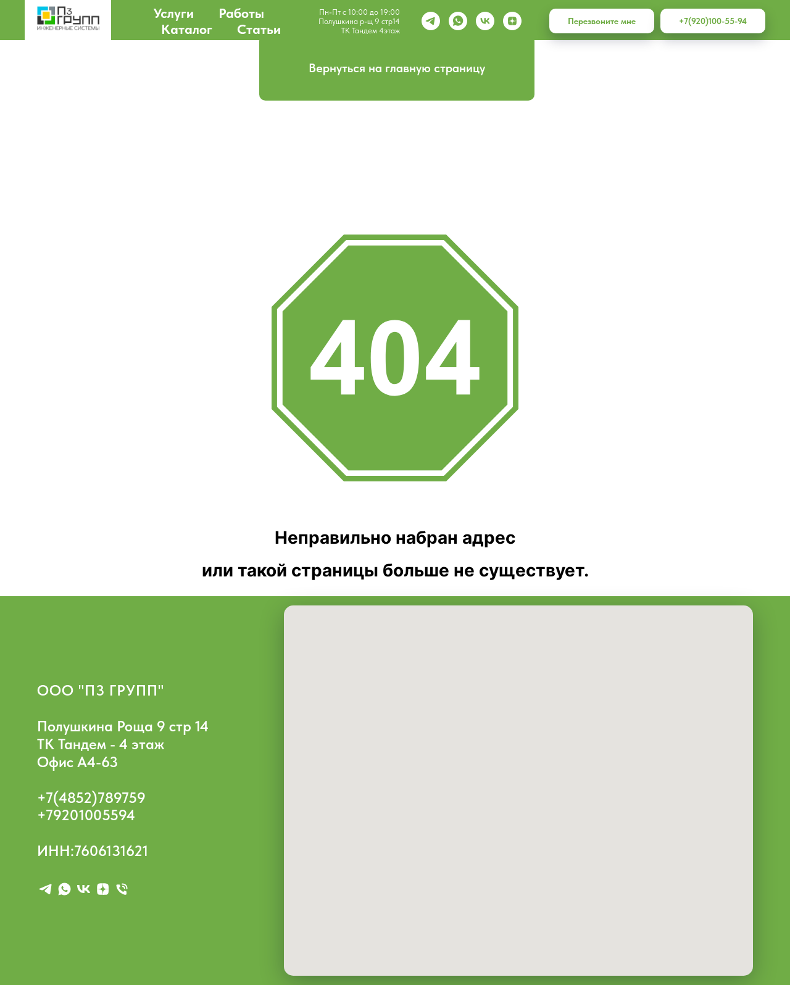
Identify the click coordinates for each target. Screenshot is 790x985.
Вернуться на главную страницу (397, 67)
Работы (241, 13)
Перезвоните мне (602, 21)
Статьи (259, 29)
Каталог (186, 29)
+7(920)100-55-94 (713, 21)
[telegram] (45, 889)
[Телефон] (122, 889)
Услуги (174, 13)
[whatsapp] (458, 21)
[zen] (512, 21)
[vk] (485, 21)
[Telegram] (431, 21)
